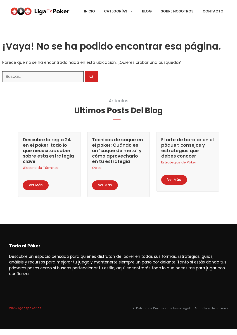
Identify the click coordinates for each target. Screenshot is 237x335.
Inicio (89, 11)
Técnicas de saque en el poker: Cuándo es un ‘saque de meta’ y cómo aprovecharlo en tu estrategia (117, 150)
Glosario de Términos (41, 167)
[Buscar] (91, 76)
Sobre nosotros (177, 11)
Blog (147, 11)
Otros (97, 167)
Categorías (120, 11)
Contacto (213, 11)
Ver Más (36, 185)
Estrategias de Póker (178, 162)
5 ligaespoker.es (28, 308)
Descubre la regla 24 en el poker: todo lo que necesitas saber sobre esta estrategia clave (48, 150)
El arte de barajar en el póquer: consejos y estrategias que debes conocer (187, 147)
